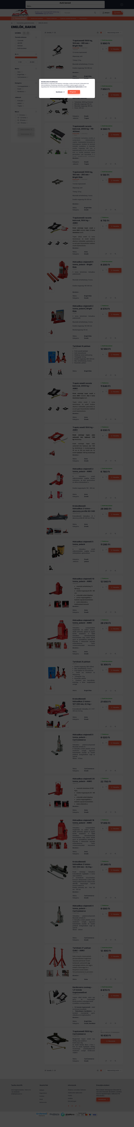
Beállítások (59, 92)
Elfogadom (73, 92)
